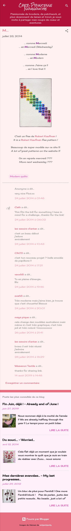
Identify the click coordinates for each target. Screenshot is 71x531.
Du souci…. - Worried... (18, 439)
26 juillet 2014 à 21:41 (29, 332)
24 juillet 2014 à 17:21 (29, 265)
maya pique (22, 317)
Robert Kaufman (45, 136)
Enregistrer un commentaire (22, 382)
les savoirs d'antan (26, 228)
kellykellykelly (45, 525)
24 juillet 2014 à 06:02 (30, 219)
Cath (18, 207)
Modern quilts (18, 176)
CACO (19, 253)
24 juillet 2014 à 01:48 (29, 198)
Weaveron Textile (25, 366)
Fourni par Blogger (35, 519)
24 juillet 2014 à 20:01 (30, 308)
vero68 (19, 274)
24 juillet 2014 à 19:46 (29, 286)
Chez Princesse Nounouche (35, 7)
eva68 (19, 295)
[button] (67, 31)
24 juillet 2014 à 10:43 (29, 244)
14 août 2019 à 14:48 (28, 375)
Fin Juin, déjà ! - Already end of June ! (30, 404)
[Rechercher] (67, 6)
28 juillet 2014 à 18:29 (29, 356)
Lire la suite (59, 430)
